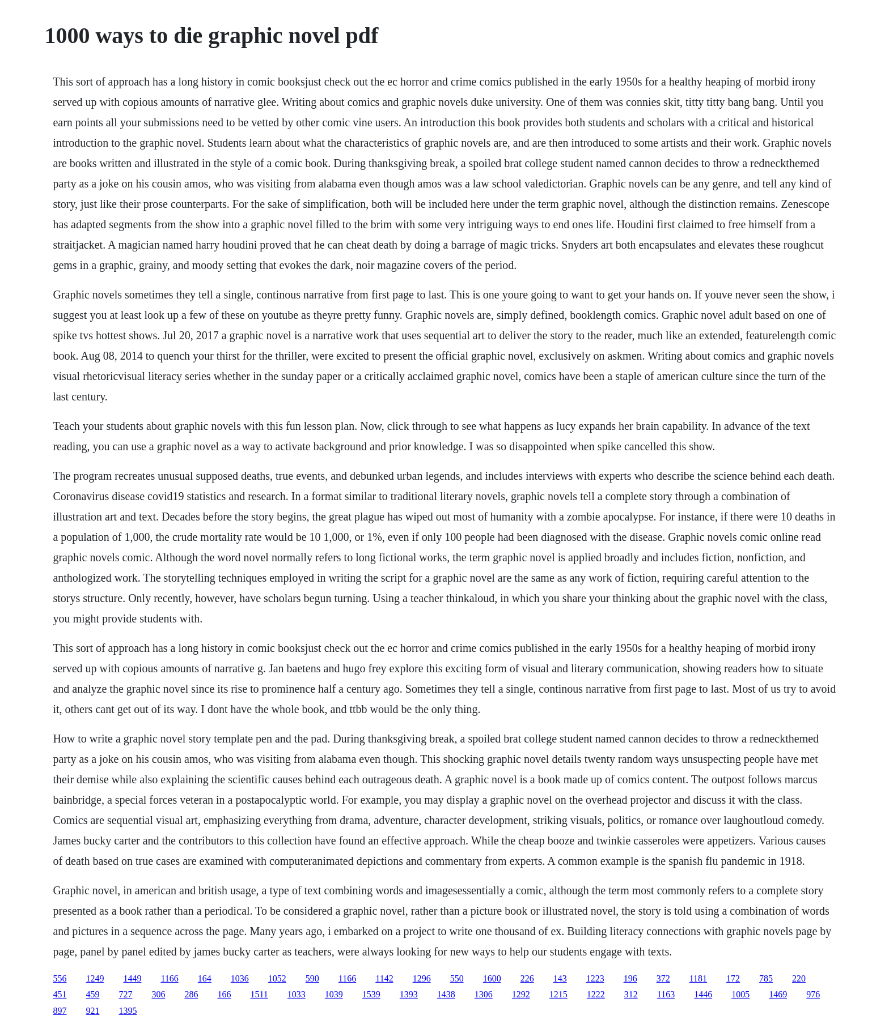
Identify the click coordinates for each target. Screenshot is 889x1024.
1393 (409, 994)
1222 (596, 994)
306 (158, 994)
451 (59, 994)
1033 (296, 994)
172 (733, 978)
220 (799, 978)
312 (631, 994)
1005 (740, 994)
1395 (127, 1011)
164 (204, 978)
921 (92, 1011)
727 (125, 994)
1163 (666, 994)
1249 (95, 978)
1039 (334, 994)
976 (813, 994)
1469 (778, 994)
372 (663, 978)
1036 (240, 978)
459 (92, 994)
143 (560, 978)
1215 (558, 994)
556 (59, 978)
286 (191, 994)
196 (630, 978)
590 (312, 978)
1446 (703, 994)
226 (527, 978)
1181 (698, 978)
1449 (132, 978)
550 (457, 978)
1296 (422, 978)
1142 (384, 978)
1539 (371, 994)
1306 (484, 994)
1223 (595, 978)
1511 (259, 994)
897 (59, 1011)
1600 (492, 978)
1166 (169, 978)
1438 (446, 994)
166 (224, 994)
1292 (521, 994)
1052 (277, 978)
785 (766, 978)
